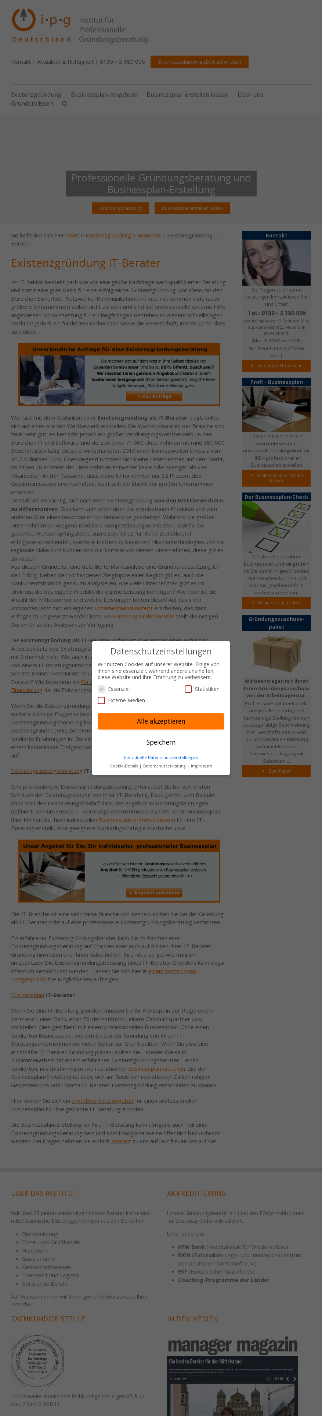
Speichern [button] (161, 742)
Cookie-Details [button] (124, 766)
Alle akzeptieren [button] (161, 721)
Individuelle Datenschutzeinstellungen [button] (161, 757)
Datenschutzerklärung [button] (165, 766)
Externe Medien (121, 700)
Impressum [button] (201, 766)
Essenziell (114, 688)
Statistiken (202, 688)
